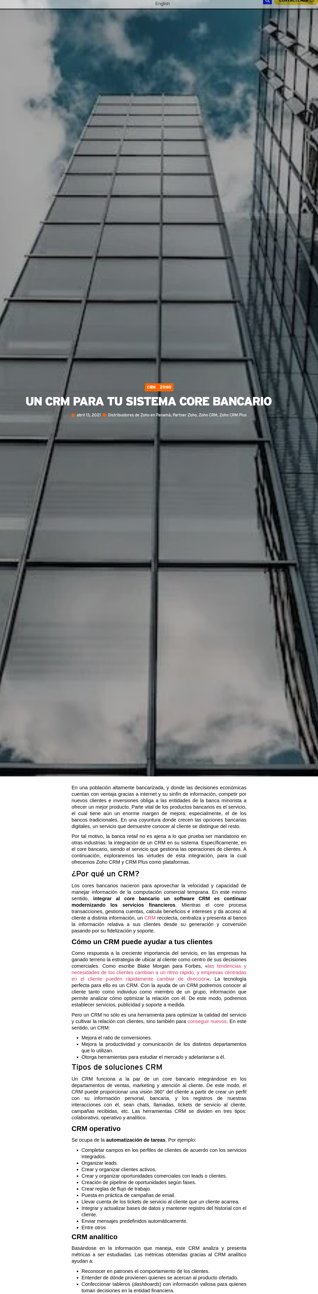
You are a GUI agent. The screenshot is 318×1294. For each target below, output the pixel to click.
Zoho (165, 387)
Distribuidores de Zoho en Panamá (139, 415)
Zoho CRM (208, 415)
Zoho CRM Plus (233, 415)
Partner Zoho (185, 415)
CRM (151, 387)
